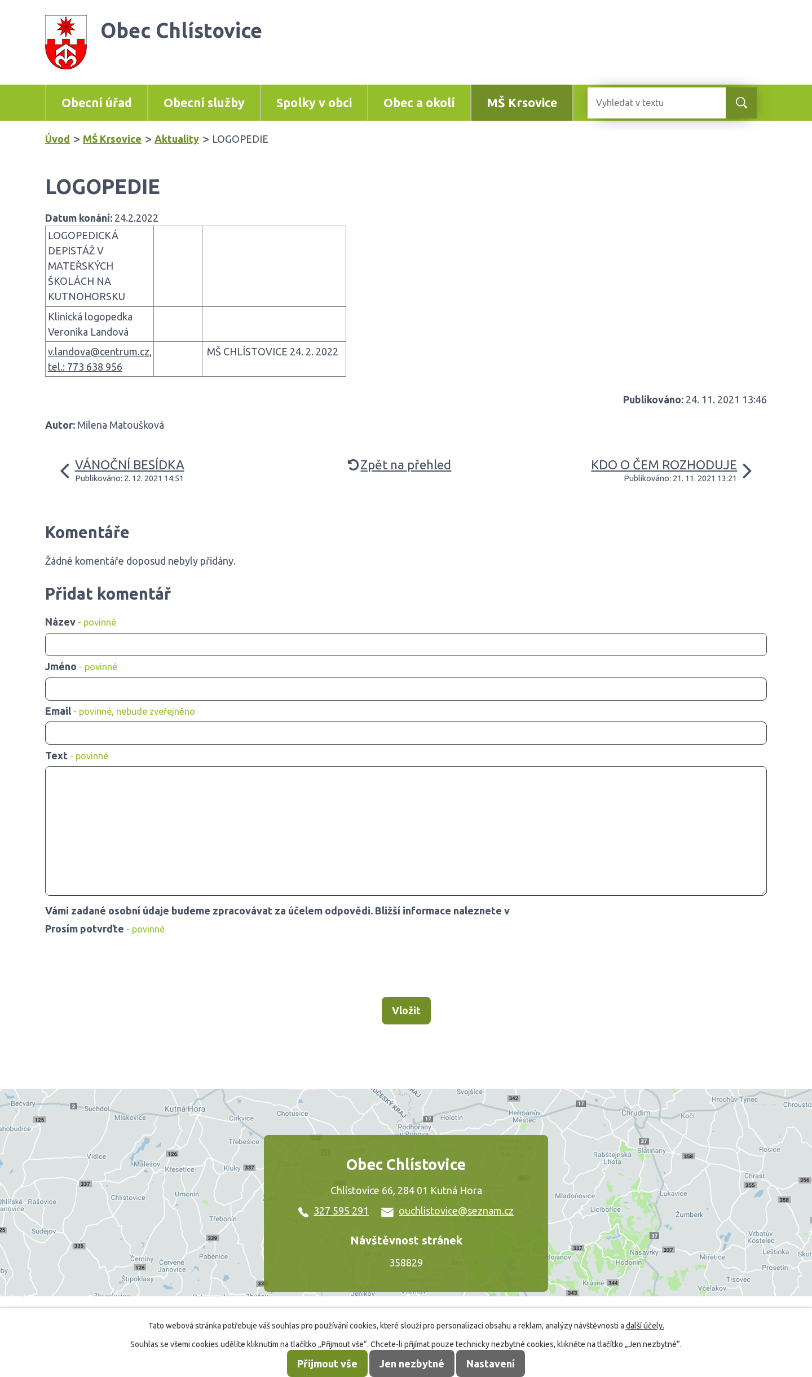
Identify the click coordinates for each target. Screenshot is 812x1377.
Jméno (81, 666)
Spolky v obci (314, 102)
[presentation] (131, 966)
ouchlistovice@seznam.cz (447, 1210)
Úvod (57, 138)
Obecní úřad (96, 102)
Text (76, 755)
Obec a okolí (419, 102)
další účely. (645, 1325)
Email (120, 710)
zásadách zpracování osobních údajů (598, 910)
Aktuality (177, 138)
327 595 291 (333, 1210)
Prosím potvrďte (105, 928)
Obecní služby (204, 102)
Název (80, 621)
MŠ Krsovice (522, 102)
